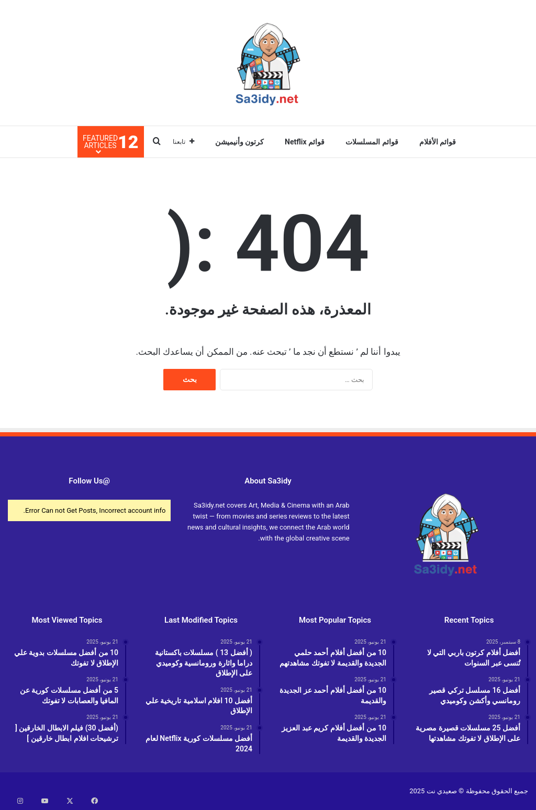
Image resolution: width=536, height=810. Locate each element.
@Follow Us (89, 481)
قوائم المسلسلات (371, 142)
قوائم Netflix (305, 142)
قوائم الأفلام (437, 142)
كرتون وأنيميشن (239, 142)
